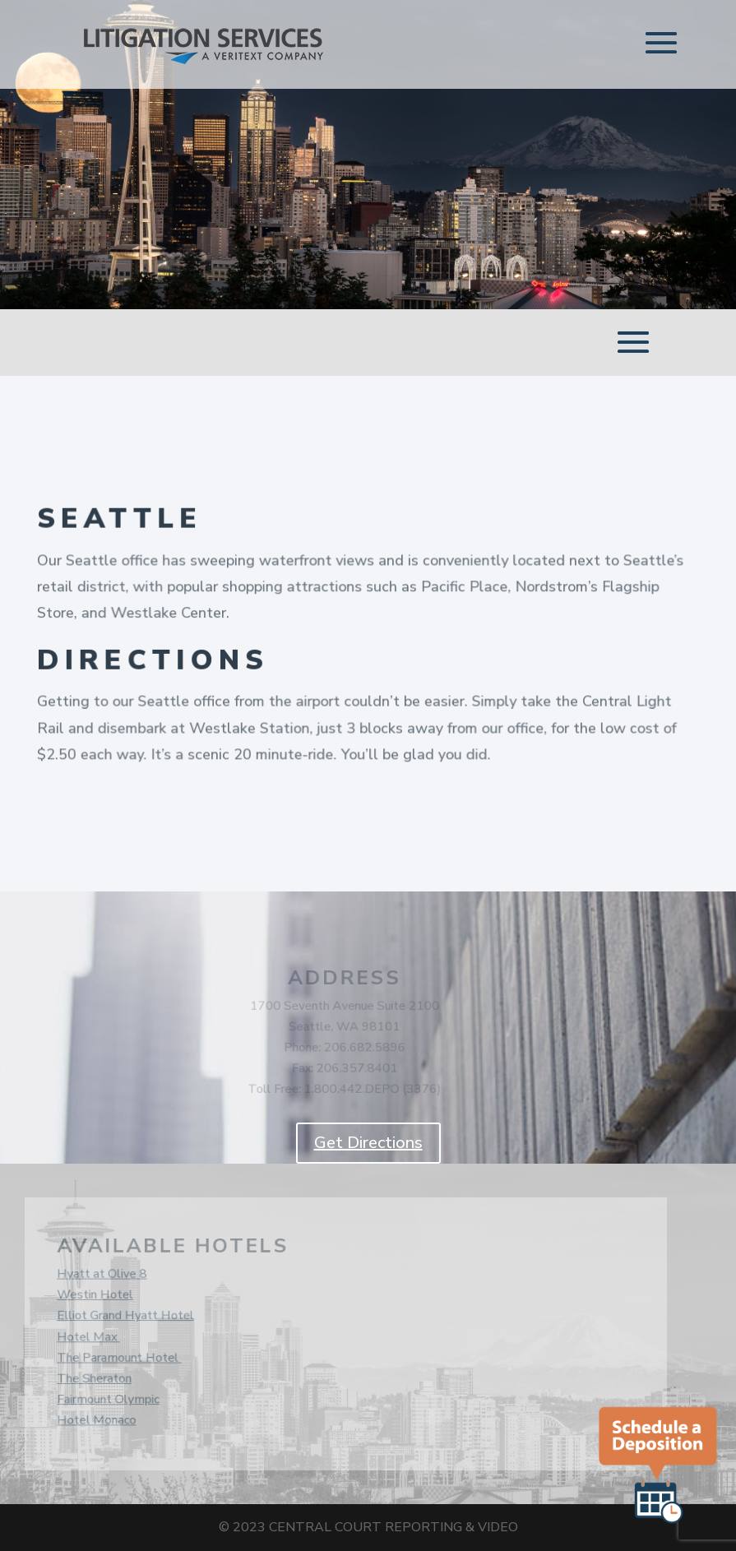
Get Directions (368, 1143)
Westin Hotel (93, 1296)
